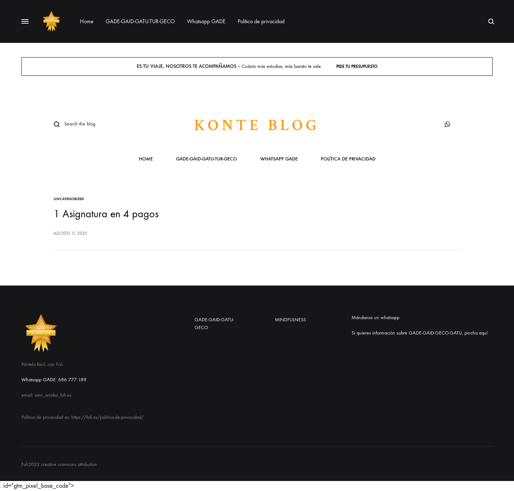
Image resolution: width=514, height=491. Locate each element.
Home (87, 21)
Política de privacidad (261, 21)
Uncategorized (69, 199)
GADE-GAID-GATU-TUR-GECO (140, 21)
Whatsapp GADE (206, 21)
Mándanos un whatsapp (375, 317)
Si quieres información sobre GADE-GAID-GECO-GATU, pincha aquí (420, 333)
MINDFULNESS (290, 320)
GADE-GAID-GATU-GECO (214, 324)
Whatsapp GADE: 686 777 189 (53, 380)
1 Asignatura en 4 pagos (106, 214)
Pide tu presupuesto (357, 66)
